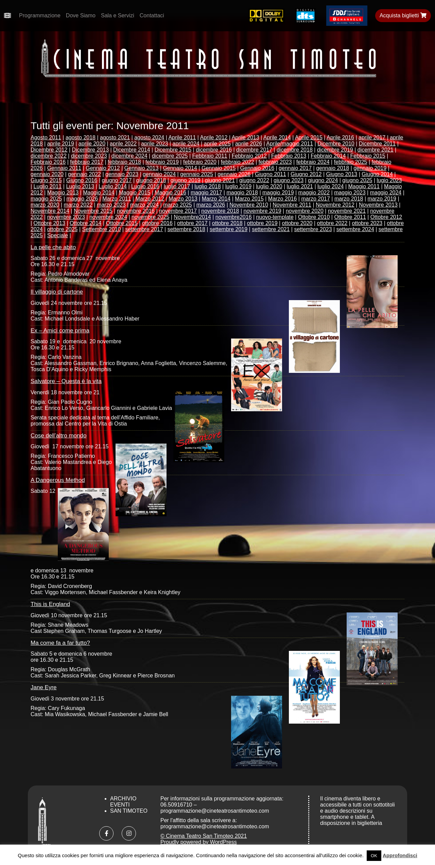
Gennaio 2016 (257, 168)
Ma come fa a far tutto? (60, 643)
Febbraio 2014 (328, 156)
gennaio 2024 (159, 174)
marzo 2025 (177, 205)
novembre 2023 (66, 217)
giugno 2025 (357, 180)
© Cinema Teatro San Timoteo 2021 (203, 836)
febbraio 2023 (275, 162)
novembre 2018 (220, 211)
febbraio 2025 (350, 162)
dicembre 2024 (129, 156)
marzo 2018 (348, 199)
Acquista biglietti (403, 15)
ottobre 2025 (62, 229)
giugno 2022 (254, 180)
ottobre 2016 (157, 223)
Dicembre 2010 (335, 143)
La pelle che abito (53, 247)
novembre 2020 (305, 211)
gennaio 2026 (234, 174)
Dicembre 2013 (90, 150)
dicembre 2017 (254, 150)
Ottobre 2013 (49, 223)
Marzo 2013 (183, 199)
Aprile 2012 (214, 137)
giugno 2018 (151, 180)
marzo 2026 (210, 205)
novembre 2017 (178, 211)
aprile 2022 (123, 143)
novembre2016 (233, 217)
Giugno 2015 (46, 180)
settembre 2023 (313, 229)
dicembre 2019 (335, 150)
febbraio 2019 (162, 162)
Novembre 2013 (378, 205)
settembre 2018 (186, 229)
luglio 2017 (177, 186)
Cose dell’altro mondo (58, 435)
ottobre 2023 (367, 223)
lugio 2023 (389, 180)
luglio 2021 (300, 186)
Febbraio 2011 (209, 156)
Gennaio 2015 (219, 168)
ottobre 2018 (227, 223)
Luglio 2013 (80, 186)
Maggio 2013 (63, 192)
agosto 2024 (149, 137)
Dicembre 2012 (49, 150)
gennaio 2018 (332, 168)
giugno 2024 (323, 180)
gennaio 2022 (84, 174)
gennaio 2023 (121, 174)
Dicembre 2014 (131, 150)
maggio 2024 (386, 192)
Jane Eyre (44, 687)
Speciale (57, 235)
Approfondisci (400, 855)
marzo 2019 (382, 199)
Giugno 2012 (306, 174)
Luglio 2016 (145, 186)
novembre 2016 (136, 211)
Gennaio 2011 (64, 168)
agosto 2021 (115, 137)
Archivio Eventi (123, 802)
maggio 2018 (242, 192)
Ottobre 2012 (386, 217)
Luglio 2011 (48, 186)
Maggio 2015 (135, 192)
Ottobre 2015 (122, 223)
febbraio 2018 (124, 162)
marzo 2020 (45, 205)
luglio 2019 (238, 186)
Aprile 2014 (277, 137)
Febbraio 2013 (288, 156)
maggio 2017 (206, 192)
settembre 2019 (228, 229)
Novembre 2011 (292, 205)
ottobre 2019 (262, 223)
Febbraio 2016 (48, 162)
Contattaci (152, 15)
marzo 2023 (111, 205)
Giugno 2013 (342, 174)
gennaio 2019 (369, 168)
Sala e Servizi (117, 15)
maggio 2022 (314, 192)
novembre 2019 (262, 211)
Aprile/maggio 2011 (289, 143)
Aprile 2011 (182, 137)
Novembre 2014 (50, 211)
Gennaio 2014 (180, 168)
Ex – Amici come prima (60, 330)
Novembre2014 (192, 217)
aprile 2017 (372, 137)
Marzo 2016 (282, 199)
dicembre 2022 (49, 156)
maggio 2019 (278, 192)
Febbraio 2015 (367, 156)
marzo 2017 (315, 199)
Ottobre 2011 (350, 217)
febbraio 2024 (313, 162)
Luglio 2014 (113, 186)
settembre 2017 (144, 229)
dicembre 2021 (376, 150)
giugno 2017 (117, 180)
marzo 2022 (78, 205)
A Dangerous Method (58, 480)
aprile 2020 (92, 143)
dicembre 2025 (170, 156)
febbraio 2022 (237, 162)
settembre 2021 (271, 229)
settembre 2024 (355, 229)
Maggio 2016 (170, 192)
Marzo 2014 (216, 199)
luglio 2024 (330, 186)
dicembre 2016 (214, 150)
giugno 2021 (220, 180)
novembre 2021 (347, 211)
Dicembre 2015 (173, 150)
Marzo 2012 (150, 199)
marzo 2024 (144, 205)
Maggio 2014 (99, 192)
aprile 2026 (248, 143)
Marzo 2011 (116, 199)
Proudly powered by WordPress (198, 842)
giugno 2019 (186, 180)
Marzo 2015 (249, 199)
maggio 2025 (46, 199)
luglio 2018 (207, 186)
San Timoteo (128, 811)
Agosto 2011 (46, 137)
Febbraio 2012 (249, 156)
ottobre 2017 (192, 223)
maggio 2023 (350, 192)
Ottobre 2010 (314, 217)
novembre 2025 (150, 217)
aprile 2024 (186, 143)
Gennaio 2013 (141, 168)
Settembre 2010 (101, 229)
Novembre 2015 (93, 211)
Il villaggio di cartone (57, 292)
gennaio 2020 (47, 174)
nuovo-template (275, 217)
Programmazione (39, 15)
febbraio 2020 (199, 162)
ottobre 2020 (297, 223)
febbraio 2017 (86, 162)
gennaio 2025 (196, 174)
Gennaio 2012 (103, 168)
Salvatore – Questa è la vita (66, 381)
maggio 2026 (82, 199)
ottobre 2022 (332, 223)
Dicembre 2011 (377, 143)
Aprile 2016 (340, 137)
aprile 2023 (154, 143)
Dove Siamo (80, 15)
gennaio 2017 (295, 168)
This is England (50, 604)
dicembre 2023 (89, 156)
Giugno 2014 (377, 174)
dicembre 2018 (295, 150)
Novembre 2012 (335, 205)
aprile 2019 (60, 143)
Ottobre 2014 (85, 223)
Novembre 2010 (248, 205)
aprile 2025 (217, 143)
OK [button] (374, 855)
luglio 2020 (269, 186)
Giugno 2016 (82, 180)
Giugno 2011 (270, 174)
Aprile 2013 (245, 137)
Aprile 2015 (309, 137)
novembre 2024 (108, 217)
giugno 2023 (288, 180)
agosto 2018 (80, 137)
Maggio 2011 (364, 186)
